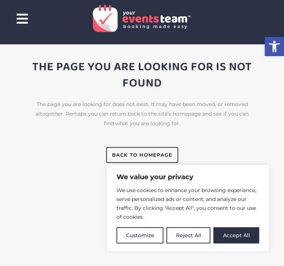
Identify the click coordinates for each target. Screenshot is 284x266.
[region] (187, 208)
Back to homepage (142, 155)
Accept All (236, 235)
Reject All (188, 235)
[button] (274, 46)
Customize (140, 235)
